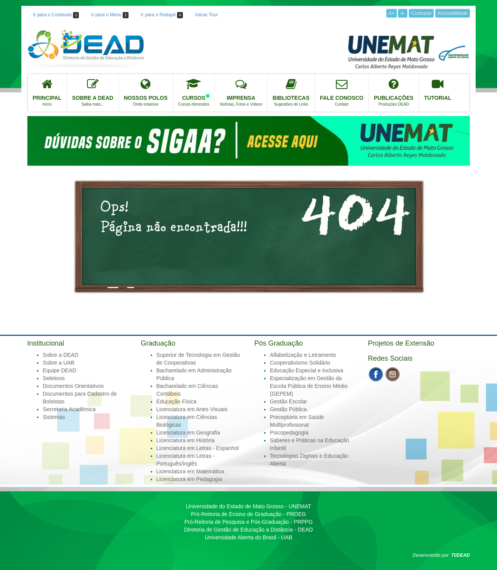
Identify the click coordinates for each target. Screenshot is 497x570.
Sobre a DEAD (60, 355)
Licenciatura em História (185, 440)
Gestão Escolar (288, 401)
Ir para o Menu (110, 15)
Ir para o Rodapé (162, 15)
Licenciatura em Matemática (190, 471)
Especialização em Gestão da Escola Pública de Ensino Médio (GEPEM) (309, 386)
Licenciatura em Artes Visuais (192, 409)
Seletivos (54, 378)
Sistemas (54, 417)
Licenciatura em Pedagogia (189, 479)
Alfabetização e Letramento (303, 355)
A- (402, 13)
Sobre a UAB (59, 363)
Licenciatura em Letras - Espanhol (197, 448)
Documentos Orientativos (73, 386)
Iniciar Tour (206, 14)
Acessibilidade (452, 13)
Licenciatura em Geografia (188, 432)
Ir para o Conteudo (56, 15)
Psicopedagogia (289, 432)
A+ (391, 13)
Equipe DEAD (59, 370)
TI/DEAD (460, 555)
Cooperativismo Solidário (300, 363)
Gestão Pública (288, 409)
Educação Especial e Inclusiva (306, 370)
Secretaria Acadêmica (69, 409)
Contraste (421, 13)
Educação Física (176, 401)
